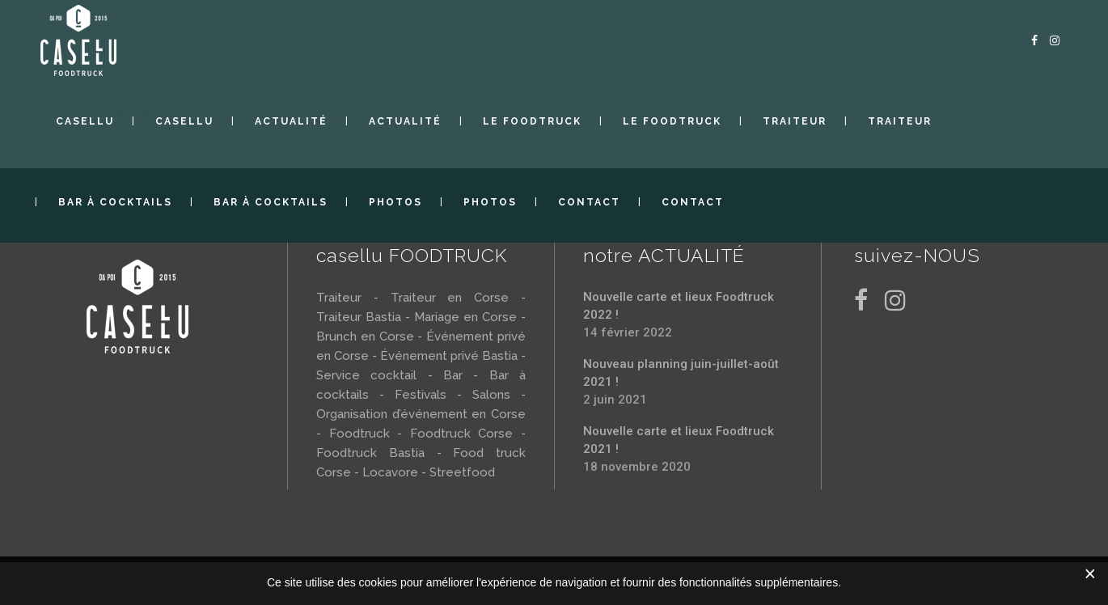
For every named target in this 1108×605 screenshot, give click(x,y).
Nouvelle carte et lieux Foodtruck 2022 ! (678, 306)
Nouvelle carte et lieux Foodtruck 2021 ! (678, 440)
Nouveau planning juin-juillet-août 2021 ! (681, 373)
